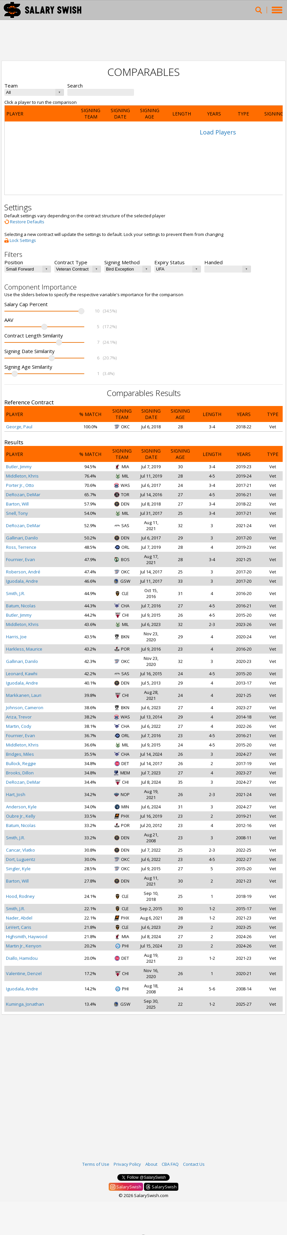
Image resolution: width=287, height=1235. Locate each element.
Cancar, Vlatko (20, 850)
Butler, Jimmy (19, 467)
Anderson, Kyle (21, 807)
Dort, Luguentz (20, 859)
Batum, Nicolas (21, 606)
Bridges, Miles (20, 754)
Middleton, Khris (22, 476)
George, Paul (19, 427)
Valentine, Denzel (24, 973)
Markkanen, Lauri (23, 695)
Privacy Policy (127, 1164)
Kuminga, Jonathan (25, 1004)
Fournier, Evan (20, 559)
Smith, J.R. (15, 593)
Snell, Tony (17, 513)
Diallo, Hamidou (22, 958)
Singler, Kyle (18, 869)
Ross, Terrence (21, 547)
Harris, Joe (16, 637)
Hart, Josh (15, 794)
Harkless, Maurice (24, 649)
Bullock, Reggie (21, 763)
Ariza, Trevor (19, 717)
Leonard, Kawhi (21, 674)
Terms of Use (95, 1164)
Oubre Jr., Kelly (20, 816)
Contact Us (194, 1164)
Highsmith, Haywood (26, 936)
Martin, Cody (18, 726)
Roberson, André (23, 572)
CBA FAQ (170, 1164)
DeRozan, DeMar (23, 495)
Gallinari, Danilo (22, 538)
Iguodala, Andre (22, 581)
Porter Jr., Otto (20, 485)
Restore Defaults (24, 222)
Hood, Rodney (20, 896)
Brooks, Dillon (20, 773)
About (151, 1164)
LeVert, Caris (18, 927)
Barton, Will (17, 504)
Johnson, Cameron (24, 708)
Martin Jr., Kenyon (23, 946)
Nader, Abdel (19, 918)
